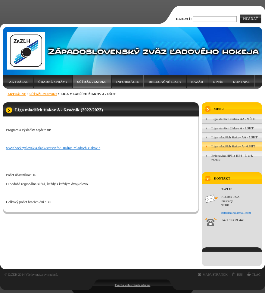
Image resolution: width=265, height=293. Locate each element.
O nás (218, 81)
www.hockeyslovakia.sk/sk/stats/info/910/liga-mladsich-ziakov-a (53, 148)
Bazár (197, 81)
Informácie (127, 81)
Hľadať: (184, 18)
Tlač (256, 274)
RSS (240, 274)
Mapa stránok (215, 274)
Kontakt (241, 81)
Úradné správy (53, 81)
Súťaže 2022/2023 (91, 81)
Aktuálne (19, 81)
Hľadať (250, 19)
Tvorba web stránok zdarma (133, 285)
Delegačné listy (164, 81)
